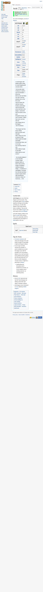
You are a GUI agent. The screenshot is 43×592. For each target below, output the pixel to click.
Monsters (24, 306)
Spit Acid (21, 230)
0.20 (17, 286)
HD (18, 28)
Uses (18, 62)
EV (18, 36)
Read (19, 7)
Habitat (18, 57)
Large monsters (17, 304)
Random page (4, 17)
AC (18, 34)
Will (18, 38)
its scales (17, 215)
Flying (23, 73)
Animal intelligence (18, 299)
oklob (14, 220)
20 (22, 38)
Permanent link (4, 28)
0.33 (20, 12)
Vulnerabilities (18, 55)
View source (24, 7)
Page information (4, 30)
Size (18, 67)
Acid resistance (17, 296)
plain (23, 42)
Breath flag (35, 230)
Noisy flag (35, 232)
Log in (41, 1)
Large (23, 67)
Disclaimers (27, 314)
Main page (3, 14)
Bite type (24, 293)
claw (25, 44)
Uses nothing (17, 301)
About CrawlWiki (22, 314)
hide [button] (19, 184)
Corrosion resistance (19, 239)
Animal (23, 59)
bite (25, 40)
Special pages (4, 25)
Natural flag (35, 228)
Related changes (4, 24)
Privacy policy (15, 314)
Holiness (18, 65)
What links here (4, 23)
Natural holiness (17, 303)
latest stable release (21, 14)
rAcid (23, 51)
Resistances (18, 52)
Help (2, 18)
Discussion (17, 4)
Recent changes (4, 15)
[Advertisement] (36, 29)
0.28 (19, 278)
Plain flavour (17, 294)
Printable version (4, 27)
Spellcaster (16, 308)
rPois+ (23, 52)
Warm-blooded (17, 306)
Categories (16, 291)
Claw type (23, 294)
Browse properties (5, 31)
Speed (18, 32)
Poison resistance (18, 298)
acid (24, 201)
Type (18, 70)
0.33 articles (22, 291)
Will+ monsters (17, 293)
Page (13, 4)
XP (18, 30)
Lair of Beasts (24, 211)
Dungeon (24, 209)
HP (18, 25)
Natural (24, 65)
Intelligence (18, 59)
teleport (22, 262)
